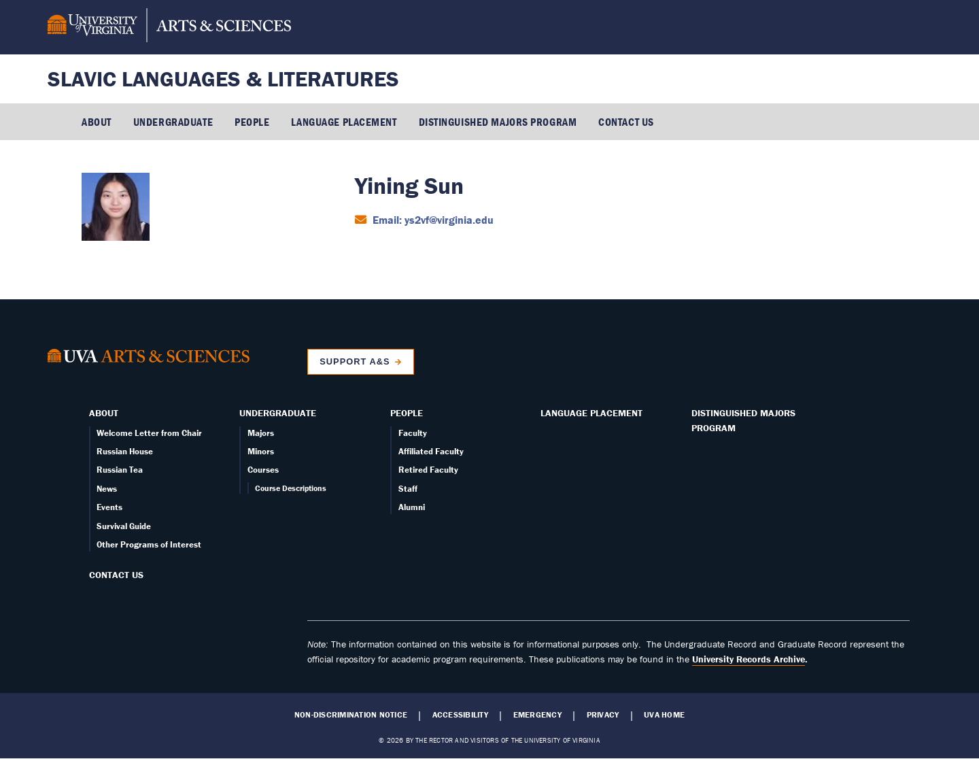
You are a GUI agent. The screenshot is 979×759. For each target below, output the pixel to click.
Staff (407, 488)
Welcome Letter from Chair (149, 433)
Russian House (125, 451)
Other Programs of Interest (149, 544)
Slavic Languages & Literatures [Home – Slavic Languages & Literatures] (223, 78)
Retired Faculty (428, 469)
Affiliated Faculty (431, 451)
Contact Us (626, 122)
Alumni (411, 507)
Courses (263, 469)
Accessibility (460, 715)
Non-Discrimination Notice (350, 715)
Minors (260, 451)
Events (109, 507)
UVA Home (664, 715)
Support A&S (355, 361)
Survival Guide (124, 526)
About (96, 122)
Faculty (412, 433)
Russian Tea (120, 469)
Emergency (537, 715)
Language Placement (343, 122)
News (107, 488)
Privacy (603, 715)
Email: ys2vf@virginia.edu (432, 219)
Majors (260, 433)
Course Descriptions (290, 488)
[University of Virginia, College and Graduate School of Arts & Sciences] (169, 27)
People (252, 122)
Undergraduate (173, 122)
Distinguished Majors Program (498, 122)
